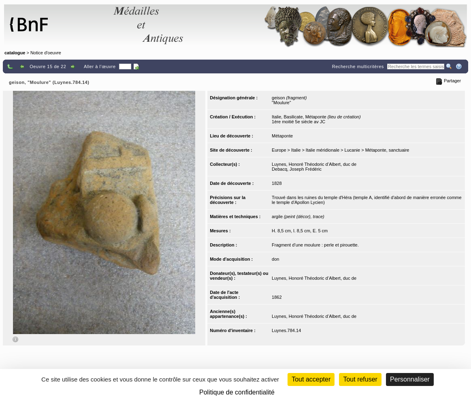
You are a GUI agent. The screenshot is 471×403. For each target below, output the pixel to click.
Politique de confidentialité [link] (237, 392)
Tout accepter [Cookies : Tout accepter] (311, 379)
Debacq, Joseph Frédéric (297, 169)
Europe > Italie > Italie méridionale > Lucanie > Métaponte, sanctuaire (340, 150)
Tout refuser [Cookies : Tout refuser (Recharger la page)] (360, 379)
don (275, 259)
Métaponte (282, 135)
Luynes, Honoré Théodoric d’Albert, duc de (314, 164)
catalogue (14, 52)
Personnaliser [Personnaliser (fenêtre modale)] (410, 379)
